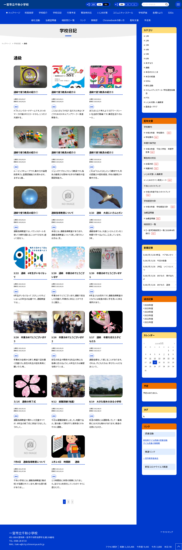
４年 (147, 49)
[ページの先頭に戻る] (179, 547)
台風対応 (152, 163)
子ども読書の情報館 (151, 443)
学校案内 (152, 137)
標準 (121, 4)
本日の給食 (150, 76)
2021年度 (148, 322)
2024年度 (148, 311)
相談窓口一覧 (68, 20)
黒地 (106, 4)
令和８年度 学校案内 (158, 132)
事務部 (94, 20)
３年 (147, 45)
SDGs (170, 12)
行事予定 (71, 12)
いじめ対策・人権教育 (154, 102)
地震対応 (152, 168)
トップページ (14, 12)
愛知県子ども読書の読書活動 (155, 440)
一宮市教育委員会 (150, 458)
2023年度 (148, 315)
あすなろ (149, 63)
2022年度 (148, 318)
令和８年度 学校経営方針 (160, 206)
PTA (147, 97)
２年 (147, 40)
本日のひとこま (152, 72)
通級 (147, 67)
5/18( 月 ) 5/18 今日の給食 (154, 260)
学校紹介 (43, 12)
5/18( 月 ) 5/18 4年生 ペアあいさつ (158, 254)
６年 (147, 58)
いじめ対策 (102, 12)
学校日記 (57, 12)
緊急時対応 (86, 12)
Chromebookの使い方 (114, 20)
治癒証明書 (51, 20)
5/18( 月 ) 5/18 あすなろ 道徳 (156, 284)
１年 (147, 36)
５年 (147, 54)
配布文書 (134, 20)
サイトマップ (167, 531)
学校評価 (143, 12)
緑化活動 (35, 20)
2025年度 (148, 308)
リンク (83, 20)
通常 (93, 4)
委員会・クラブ (151, 106)
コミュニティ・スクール (123, 12)
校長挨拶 (29, 12)
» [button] (72, 501)
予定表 (147, 20)
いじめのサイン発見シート (159, 180)
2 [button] (68, 501)
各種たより (158, 12)
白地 (99, 4)
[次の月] (174, 343)
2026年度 (148, 304)
